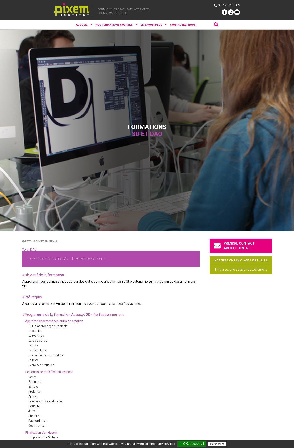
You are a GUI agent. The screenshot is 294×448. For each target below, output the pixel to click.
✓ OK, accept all (191, 443)
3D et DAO (29, 249)
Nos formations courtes (114, 25)
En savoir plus (151, 25)
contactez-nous (182, 25)
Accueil (82, 25)
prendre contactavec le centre (235, 246)
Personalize (217, 443)
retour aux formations (39, 241)
